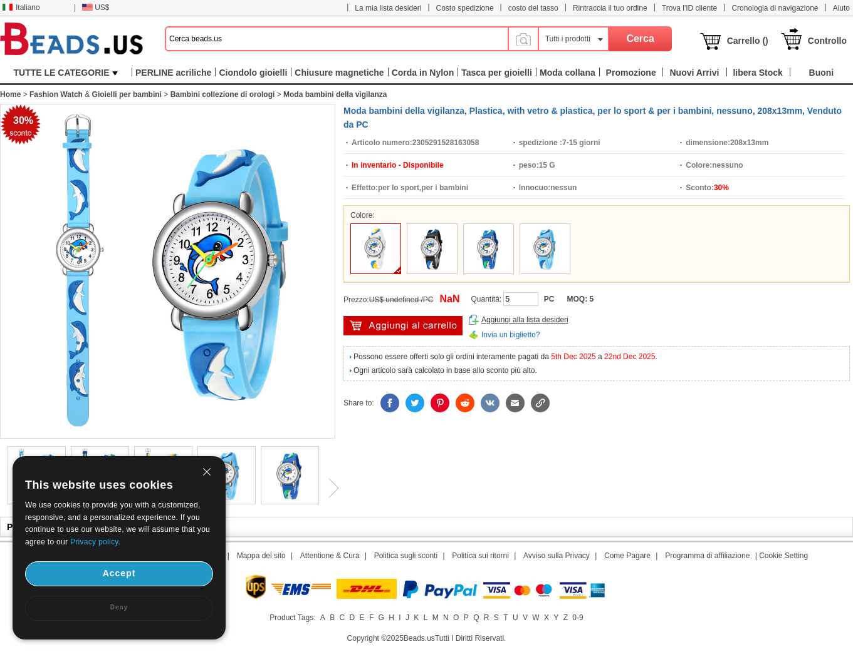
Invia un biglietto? (510, 334)
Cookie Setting (783, 555)
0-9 (577, 617)
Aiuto (841, 8)
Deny (119, 607)
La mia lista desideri (388, 8)
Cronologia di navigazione (774, 8)
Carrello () (747, 41)
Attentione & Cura (330, 555)
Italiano (21, 7)
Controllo (827, 41)
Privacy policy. (95, 541)
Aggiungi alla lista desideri (524, 319)
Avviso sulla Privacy (556, 555)
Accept (119, 573)
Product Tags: (292, 617)
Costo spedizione (465, 8)
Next (329, 488)
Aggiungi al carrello (403, 325)
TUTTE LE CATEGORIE (66, 73)
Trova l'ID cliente (690, 8)
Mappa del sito (261, 555)
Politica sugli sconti (405, 555)
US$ (95, 7)
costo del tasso (533, 8)
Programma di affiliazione (707, 555)
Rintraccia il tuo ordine (610, 8)
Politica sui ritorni (480, 555)
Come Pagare (627, 555)
